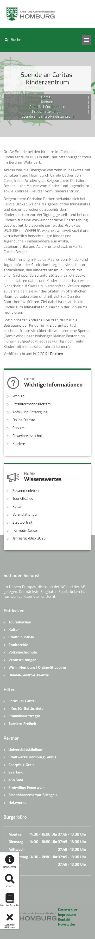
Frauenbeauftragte (24, 716)
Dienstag (16, 841)
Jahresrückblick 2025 (29, 538)
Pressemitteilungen (47, 111)
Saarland (15, 772)
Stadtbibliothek (21, 637)
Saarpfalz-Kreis (21, 764)
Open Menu (86, 40)
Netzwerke (17, 802)
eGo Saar (15, 780)
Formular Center (25, 530)
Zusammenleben (26, 491)
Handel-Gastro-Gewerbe (28, 675)
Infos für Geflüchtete (26, 708)
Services (19, 428)
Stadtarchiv (18, 644)
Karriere (19, 444)
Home (45, 97)
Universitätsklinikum (26, 749)
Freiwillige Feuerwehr (26, 787)
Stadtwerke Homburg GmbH (32, 757)
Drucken (56, 354)
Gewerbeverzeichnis (28, 436)
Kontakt (64, 919)
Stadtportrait (22, 522)
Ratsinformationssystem (32, 404)
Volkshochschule (22, 652)
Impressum (67, 915)
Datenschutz (67, 910)
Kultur (17, 506)
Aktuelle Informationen (47, 107)
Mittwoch (17, 849)
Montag (15, 834)
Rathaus (47, 102)
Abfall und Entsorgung (30, 412)
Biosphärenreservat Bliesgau (32, 795)
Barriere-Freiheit (22, 723)
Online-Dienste (24, 420)
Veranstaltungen (25, 514)
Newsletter (66, 924)
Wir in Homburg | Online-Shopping (37, 667)
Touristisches (23, 498)
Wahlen (18, 396)
